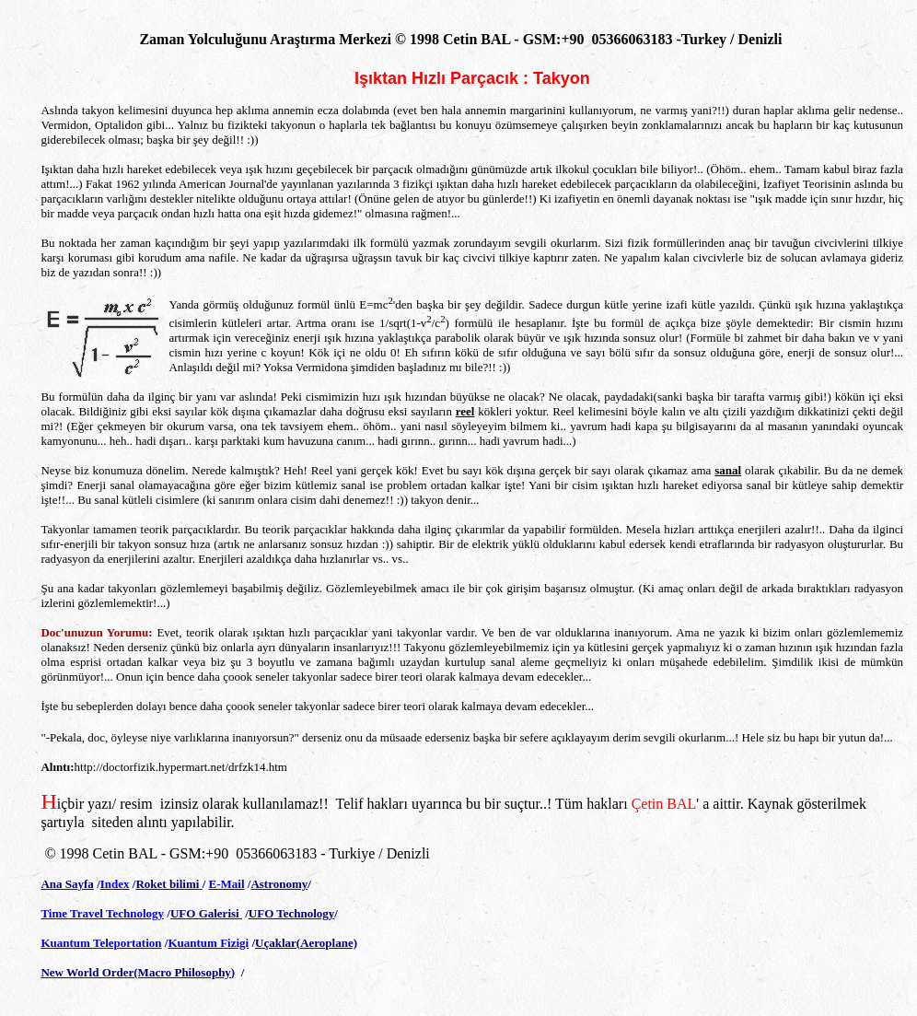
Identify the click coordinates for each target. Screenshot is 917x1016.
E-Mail (227, 884)
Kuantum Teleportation (101, 943)
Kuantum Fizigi (208, 943)
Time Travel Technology (102, 913)
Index (115, 884)
